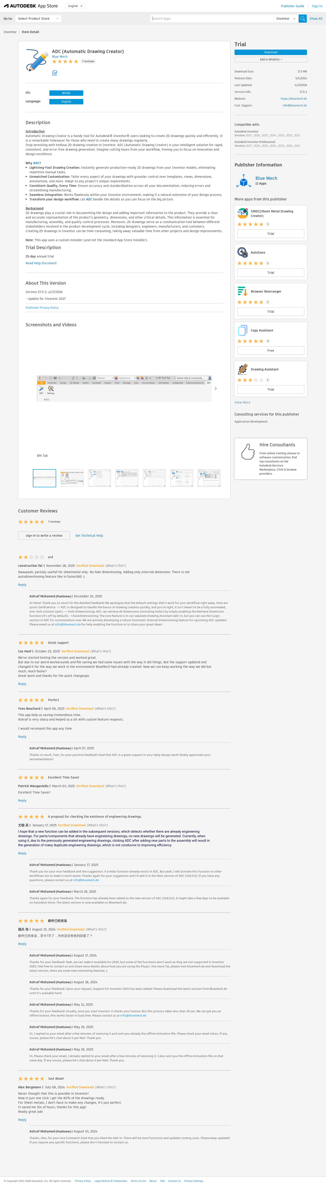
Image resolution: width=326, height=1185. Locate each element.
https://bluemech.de (294, 99)
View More (242, 402)
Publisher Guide (292, 6)
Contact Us (174, 1181)
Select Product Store (34, 18)
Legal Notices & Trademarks (110, 1181)
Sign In (317, 6)
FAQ (162, 1181)
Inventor (10, 32)
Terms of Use (138, 1181)
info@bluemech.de (68, 624)
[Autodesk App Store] (31, 6)
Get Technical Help (89, 535)
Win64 (66, 93)
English (75, 6)
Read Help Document (41, 263)
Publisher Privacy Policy (42, 307)
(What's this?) (115, 565)
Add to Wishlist (271, 59)
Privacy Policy (83, 1181)
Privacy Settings (193, 1181)
